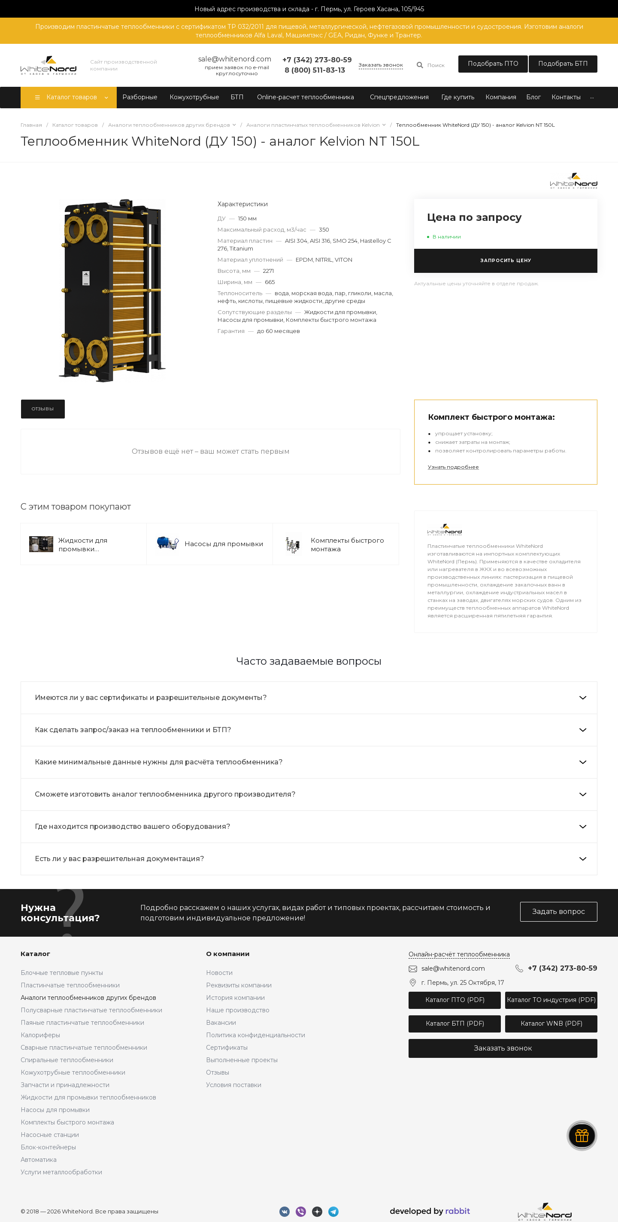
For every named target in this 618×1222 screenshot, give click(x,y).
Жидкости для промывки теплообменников (89, 549)
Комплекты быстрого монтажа (67, 1122)
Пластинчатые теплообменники (70, 985)
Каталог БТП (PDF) (455, 1023)
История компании (235, 998)
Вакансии (221, 1022)
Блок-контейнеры (48, 1147)
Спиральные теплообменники (67, 1060)
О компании (228, 954)
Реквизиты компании (239, 985)
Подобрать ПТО (493, 63)
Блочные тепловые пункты (62, 973)
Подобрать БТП (563, 63)
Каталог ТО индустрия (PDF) (551, 1000)
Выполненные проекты (242, 1060)
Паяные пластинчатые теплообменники (82, 1022)
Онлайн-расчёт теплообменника (459, 954)
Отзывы (217, 1072)
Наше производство (238, 1010)
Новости (219, 973)
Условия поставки (233, 1085)
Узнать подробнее (453, 467)
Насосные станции (50, 1135)
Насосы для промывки (224, 544)
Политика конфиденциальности (255, 1035)
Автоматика (39, 1160)
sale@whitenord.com (453, 968)
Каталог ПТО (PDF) (455, 1000)
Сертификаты (227, 1047)
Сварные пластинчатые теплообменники (84, 1047)
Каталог (35, 954)
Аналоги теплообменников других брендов (88, 998)
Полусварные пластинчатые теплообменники (91, 1010)
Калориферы (40, 1035)
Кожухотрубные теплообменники (73, 1072)
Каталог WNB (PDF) (551, 1023)
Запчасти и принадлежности (65, 1085)
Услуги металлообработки (61, 1172)
